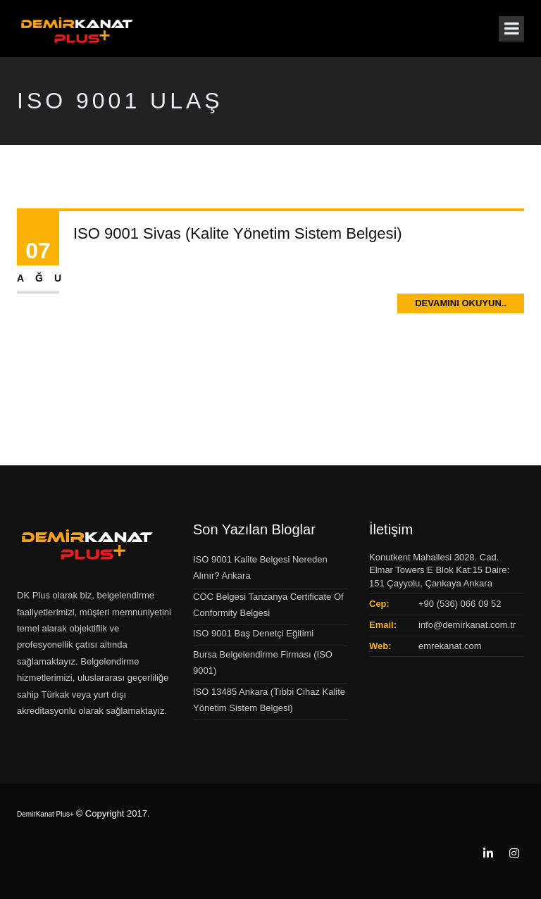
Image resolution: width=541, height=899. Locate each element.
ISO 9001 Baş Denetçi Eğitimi (253, 633)
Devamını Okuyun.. (460, 303)
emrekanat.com (450, 646)
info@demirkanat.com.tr (467, 625)
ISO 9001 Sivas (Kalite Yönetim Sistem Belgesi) (237, 233)
